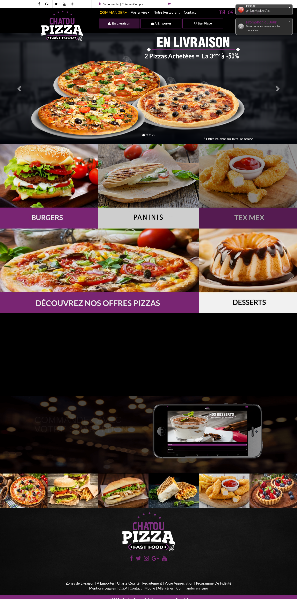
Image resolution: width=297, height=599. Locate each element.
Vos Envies (140, 12)
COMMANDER (113, 12)
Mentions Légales (102, 588)
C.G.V (122, 588)
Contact (190, 12)
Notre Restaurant (166, 12)
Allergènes (166, 588)
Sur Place (203, 23)
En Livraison (119, 23)
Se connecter (111, 4)
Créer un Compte (132, 4)
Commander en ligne (192, 588)
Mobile (149, 588)
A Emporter (161, 23)
